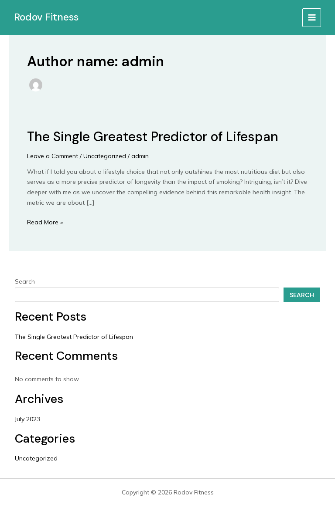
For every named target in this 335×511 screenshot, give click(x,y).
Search (25, 281)
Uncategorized (104, 156)
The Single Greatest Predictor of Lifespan (152, 136)
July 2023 (27, 419)
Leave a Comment (52, 156)
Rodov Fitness (46, 17)
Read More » (45, 221)
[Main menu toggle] (311, 17)
